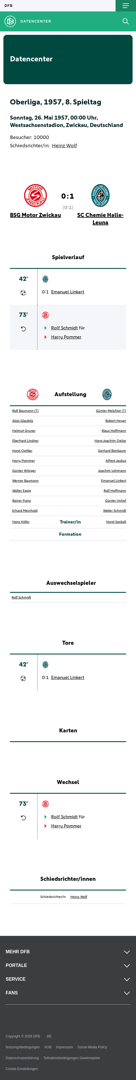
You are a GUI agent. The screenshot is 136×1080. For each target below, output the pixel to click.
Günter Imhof (115, 501)
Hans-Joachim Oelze (110, 441)
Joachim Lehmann (112, 471)
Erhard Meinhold (24, 511)
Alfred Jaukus (116, 461)
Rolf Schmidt (64, 328)
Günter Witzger (24, 471)
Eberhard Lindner (25, 441)
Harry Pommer (66, 337)
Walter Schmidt (114, 511)
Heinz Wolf (64, 145)
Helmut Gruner (23, 431)
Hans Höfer (21, 522)
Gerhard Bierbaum (112, 451)
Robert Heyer (115, 421)
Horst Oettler (22, 451)
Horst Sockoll (116, 522)
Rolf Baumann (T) (25, 411)
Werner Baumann (25, 481)
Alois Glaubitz (22, 421)
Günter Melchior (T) (111, 411)
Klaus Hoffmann (114, 431)
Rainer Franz (21, 501)
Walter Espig (21, 491)
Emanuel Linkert (67, 292)
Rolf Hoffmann (115, 491)
